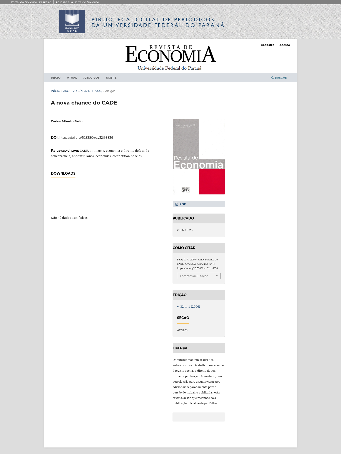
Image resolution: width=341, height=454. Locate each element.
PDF (182, 204)
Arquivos (92, 77)
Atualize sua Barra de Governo (77, 2)
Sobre (111, 77)
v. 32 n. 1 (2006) (91, 91)
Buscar (279, 77)
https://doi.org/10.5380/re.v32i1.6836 (86, 138)
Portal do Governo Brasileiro (31, 2)
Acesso (284, 45)
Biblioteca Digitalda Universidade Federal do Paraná (158, 22)
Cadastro (267, 45)
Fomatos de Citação (194, 276)
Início (55, 77)
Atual (72, 77)
